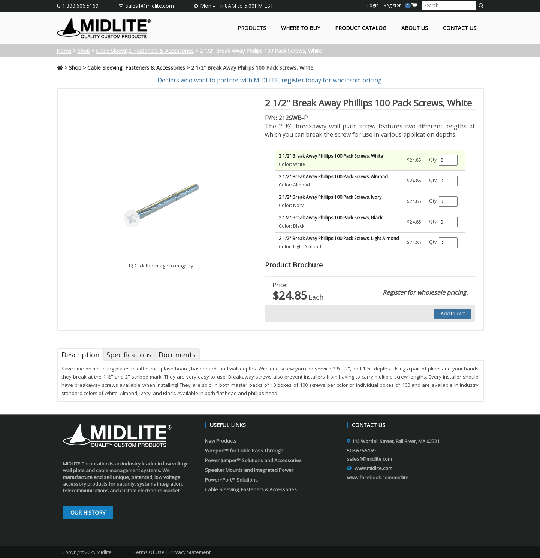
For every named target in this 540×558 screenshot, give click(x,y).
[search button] (481, 5)
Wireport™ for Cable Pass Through (244, 450)
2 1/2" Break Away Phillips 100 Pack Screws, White (331, 156)
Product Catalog (360, 28)
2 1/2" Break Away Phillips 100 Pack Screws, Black (330, 218)
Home (64, 50)
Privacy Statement (190, 552)
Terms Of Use (149, 552)
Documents (177, 354)
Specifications (128, 354)
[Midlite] (104, 27)
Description (80, 354)
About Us (414, 28)
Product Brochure (294, 264)
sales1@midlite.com (150, 5)
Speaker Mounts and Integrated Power (249, 470)
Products (252, 28)
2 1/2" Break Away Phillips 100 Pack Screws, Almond (333, 176)
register (292, 80)
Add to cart (453, 313)
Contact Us (459, 28)
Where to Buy (300, 28)
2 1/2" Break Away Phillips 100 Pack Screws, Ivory (330, 197)
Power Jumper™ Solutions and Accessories (253, 460)
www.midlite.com (373, 468)
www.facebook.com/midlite (377, 477)
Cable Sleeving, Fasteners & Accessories (145, 50)
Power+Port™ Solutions (231, 479)
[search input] (449, 5)
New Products (220, 440)
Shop (84, 50)
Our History (87, 512)
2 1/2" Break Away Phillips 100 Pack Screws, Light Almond (339, 238)
